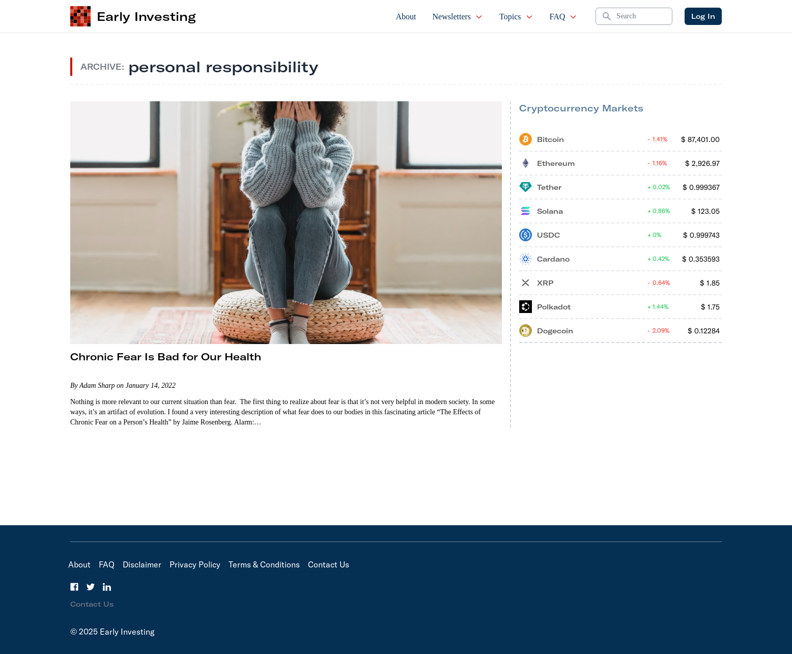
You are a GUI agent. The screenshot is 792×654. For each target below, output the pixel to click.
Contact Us (328, 564)
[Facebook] (74, 587)
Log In (703, 16)
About (406, 16)
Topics (516, 16)
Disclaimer (142, 564)
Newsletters (458, 16)
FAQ (564, 16)
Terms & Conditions (264, 564)
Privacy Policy (194, 564)
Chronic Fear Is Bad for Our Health (165, 356)
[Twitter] (91, 587)
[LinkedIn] (107, 587)
